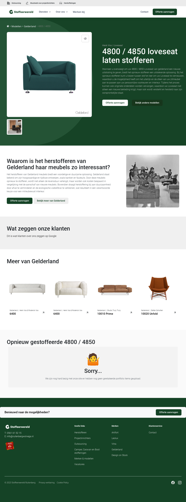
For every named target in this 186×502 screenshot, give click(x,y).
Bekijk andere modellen (147, 102)
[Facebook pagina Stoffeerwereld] (173, 482)
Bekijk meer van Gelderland (51, 200)
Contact (153, 432)
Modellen (16, 26)
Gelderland (30, 26)
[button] (45, 12)
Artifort (115, 432)
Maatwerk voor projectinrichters (42, 3)
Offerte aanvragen (115, 102)
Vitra (114, 444)
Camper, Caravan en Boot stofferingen (87, 451)
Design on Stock (120, 455)
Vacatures (79, 464)
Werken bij (79, 11)
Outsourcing (16, 3)
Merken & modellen (83, 458)
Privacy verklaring (47, 482)
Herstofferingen (70, 3)
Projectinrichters (82, 438)
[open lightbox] (49, 74)
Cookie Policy (63, 482)
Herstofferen (80, 432)
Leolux (115, 438)
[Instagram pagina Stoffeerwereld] (179, 482)
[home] (21, 12)
